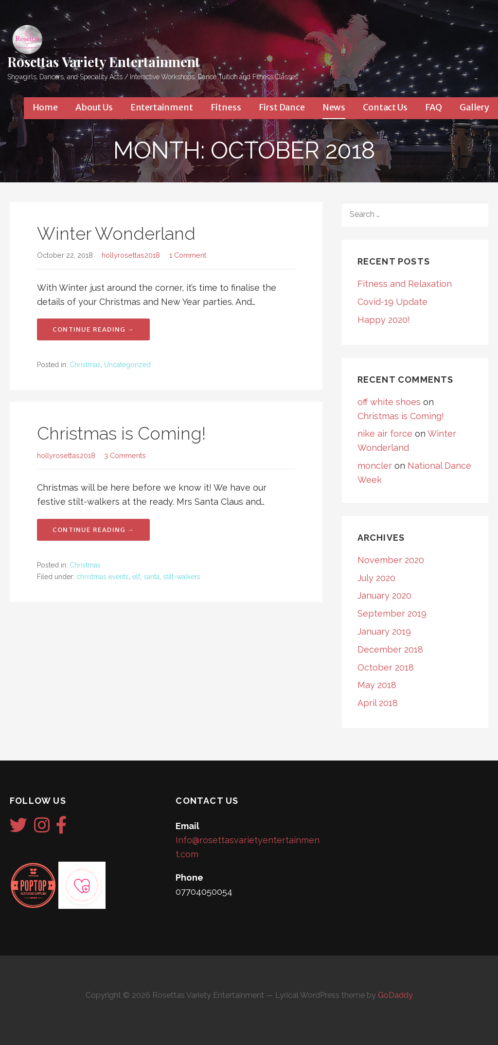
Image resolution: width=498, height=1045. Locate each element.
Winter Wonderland (116, 233)
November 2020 (390, 560)
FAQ (434, 107)
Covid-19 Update (392, 302)
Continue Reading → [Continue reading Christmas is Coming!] (93, 530)
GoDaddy (395, 995)
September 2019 (392, 613)
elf (136, 577)
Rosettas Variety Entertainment (103, 62)
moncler (374, 466)
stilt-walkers (181, 577)
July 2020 (376, 578)
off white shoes (389, 402)
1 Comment (187, 255)
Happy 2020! (383, 320)
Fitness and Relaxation (404, 284)
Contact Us (385, 107)
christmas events (102, 577)
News (333, 107)
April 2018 (377, 703)
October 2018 (385, 667)
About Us (94, 107)
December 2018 (390, 649)
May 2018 (376, 685)
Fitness (226, 107)
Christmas (85, 365)
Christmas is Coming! (121, 433)
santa (151, 577)
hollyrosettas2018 (131, 255)
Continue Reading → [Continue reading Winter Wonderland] (93, 329)
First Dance (282, 107)
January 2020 (384, 595)
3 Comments (125, 455)
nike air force (384, 433)
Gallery (474, 107)
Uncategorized (127, 365)
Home (45, 107)
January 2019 (384, 631)
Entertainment (161, 107)
